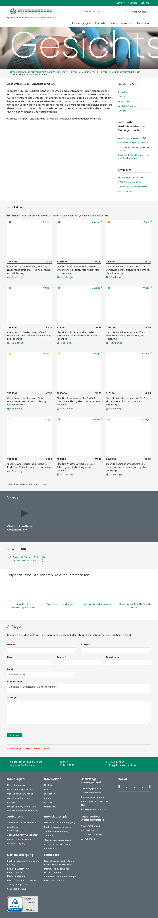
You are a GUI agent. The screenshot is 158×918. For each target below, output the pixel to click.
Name (11, 644)
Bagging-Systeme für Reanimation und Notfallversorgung (18, 872)
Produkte (100, 23)
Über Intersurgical (81, 23)
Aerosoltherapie (89, 830)
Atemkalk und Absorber (97, 604)
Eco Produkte (125, 191)
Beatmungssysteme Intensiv (58, 827)
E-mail (85, 644)
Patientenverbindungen (60, 604)
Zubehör (48, 835)
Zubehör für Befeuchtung (56, 831)
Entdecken (143, 23)
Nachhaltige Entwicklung (130, 177)
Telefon (61, 657)
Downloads (124, 101)
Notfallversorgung (16, 843)
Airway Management (17, 884)
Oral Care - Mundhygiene (57, 844)
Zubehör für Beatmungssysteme (23, 834)
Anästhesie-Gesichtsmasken (133, 186)
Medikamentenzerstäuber (94, 809)
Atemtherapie (88, 838)
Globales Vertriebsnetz (18, 798)
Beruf (10, 657)
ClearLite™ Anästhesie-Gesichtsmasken (79, 688)
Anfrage (122, 110)
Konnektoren (50, 848)
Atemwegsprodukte (91, 788)
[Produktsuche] (112, 11)
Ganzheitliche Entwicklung (20, 793)
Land (10, 669)
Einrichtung (112, 657)
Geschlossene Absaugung (57, 839)
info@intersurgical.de (122, 765)
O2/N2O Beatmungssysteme (21, 880)
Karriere (120, 2)
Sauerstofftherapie (90, 825)
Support (132, 2)
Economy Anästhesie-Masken (133, 142)
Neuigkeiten (127, 23)
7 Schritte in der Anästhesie (131, 182)
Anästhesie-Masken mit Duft (132, 137)
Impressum (50, 806)
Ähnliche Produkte (127, 106)
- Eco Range (15, 277)
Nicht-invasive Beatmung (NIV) (59, 822)
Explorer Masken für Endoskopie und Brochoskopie (134, 157)
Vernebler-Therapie (91, 834)
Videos (121, 96)
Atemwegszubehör (91, 792)
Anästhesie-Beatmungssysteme (23, 605)
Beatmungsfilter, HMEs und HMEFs (134, 605)
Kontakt (145, 2)
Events (113, 23)
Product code (15, 681)
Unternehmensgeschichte (20, 789)
